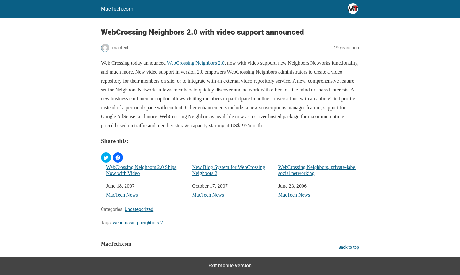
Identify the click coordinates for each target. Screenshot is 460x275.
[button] (106, 157)
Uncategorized (139, 209)
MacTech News (122, 195)
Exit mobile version (230, 266)
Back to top (348, 247)
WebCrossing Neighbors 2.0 (195, 63)
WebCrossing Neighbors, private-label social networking (317, 170)
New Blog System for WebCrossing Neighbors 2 (228, 170)
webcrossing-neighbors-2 (138, 222)
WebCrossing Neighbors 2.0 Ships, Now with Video (142, 170)
